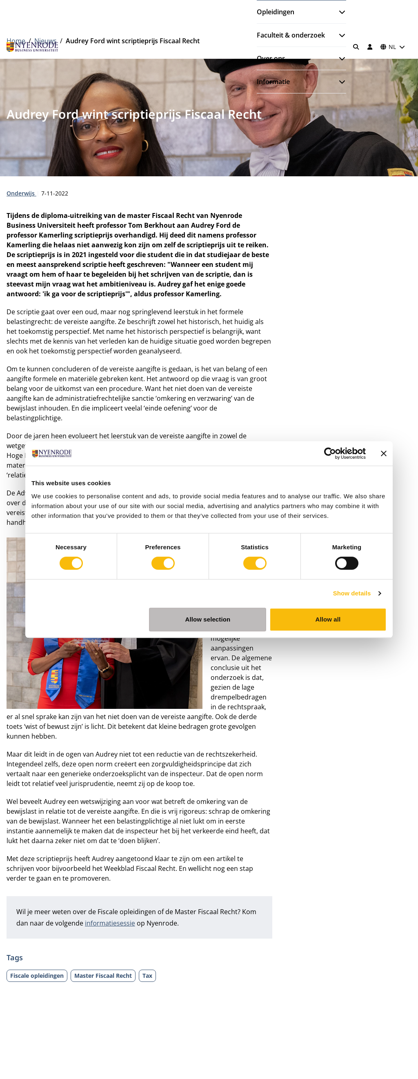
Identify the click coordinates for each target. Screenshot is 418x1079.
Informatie (273, 81)
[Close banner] (384, 453)
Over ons (271, 58)
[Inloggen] (370, 47)
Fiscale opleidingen (37, 975)
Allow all (328, 619)
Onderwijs (21, 193)
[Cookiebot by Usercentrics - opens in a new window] (330, 453)
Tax (147, 975)
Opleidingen (275, 11)
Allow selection (208, 619)
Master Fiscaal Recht (103, 975)
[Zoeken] (356, 47)
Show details (352, 593)
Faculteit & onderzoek (291, 35)
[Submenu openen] (338, 11)
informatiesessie (110, 923)
